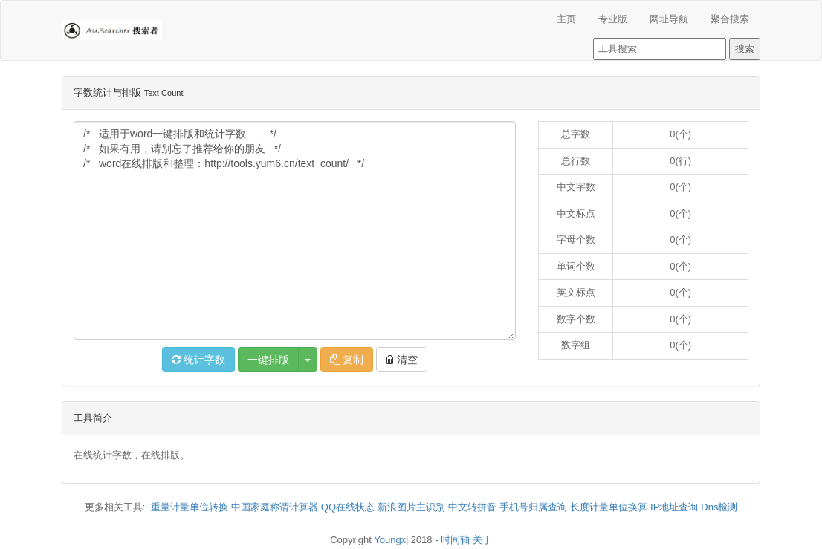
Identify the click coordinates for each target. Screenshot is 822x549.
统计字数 (198, 360)
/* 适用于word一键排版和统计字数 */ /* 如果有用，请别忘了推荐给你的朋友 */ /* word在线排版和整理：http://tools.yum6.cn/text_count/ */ (295, 230)
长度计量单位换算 (608, 507)
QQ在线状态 (348, 507)
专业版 (612, 19)
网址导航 (669, 19)
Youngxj (391, 539)
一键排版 (268, 360)
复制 (347, 360)
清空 (402, 360)
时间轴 (455, 539)
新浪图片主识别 (411, 507)
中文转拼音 (472, 507)
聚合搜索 (730, 19)
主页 (566, 19)
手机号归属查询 (533, 507)
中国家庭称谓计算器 (274, 507)
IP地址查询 (674, 507)
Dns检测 (719, 507)
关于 (482, 539)
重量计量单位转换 (189, 507)
